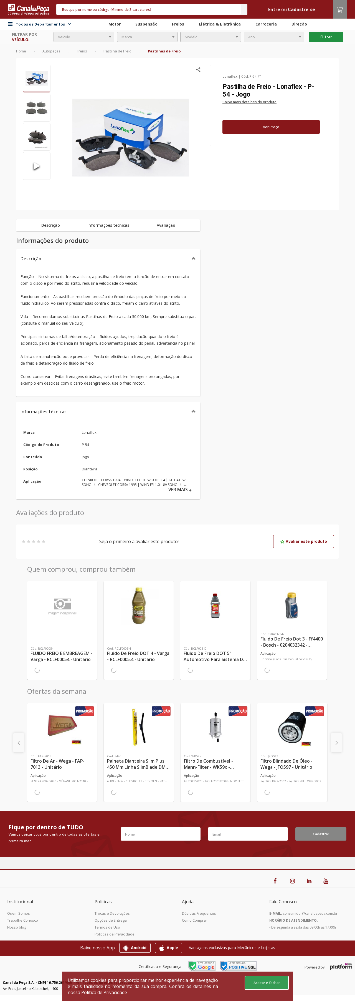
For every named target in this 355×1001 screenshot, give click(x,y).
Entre (274, 9)
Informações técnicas (44, 412)
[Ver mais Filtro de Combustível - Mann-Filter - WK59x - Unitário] (215, 727)
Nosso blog (16, 927)
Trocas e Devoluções (112, 913)
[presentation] (18, 743)
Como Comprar (194, 920)
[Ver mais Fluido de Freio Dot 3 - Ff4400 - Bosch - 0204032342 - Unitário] (292, 605)
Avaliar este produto (303, 541)
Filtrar (326, 36)
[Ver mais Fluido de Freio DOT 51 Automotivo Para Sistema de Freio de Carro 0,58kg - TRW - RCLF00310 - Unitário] (215, 605)
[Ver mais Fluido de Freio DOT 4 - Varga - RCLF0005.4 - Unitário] (139, 605)
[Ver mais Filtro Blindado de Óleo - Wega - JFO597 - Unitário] (292, 727)
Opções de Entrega (111, 920)
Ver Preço (271, 126)
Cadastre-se (301, 9)
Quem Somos (18, 913)
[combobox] (84, 37)
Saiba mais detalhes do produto (249, 101)
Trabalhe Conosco (22, 920)
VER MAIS (180, 489)
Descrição (31, 259)
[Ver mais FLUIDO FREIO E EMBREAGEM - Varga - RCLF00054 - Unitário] (62, 605)
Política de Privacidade (104, 992)
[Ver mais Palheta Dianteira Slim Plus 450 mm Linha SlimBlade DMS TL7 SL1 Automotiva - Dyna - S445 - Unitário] (139, 727)
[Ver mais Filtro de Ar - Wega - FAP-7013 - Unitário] (62, 727)
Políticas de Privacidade (115, 934)
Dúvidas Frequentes (199, 913)
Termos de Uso (107, 927)
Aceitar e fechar (266, 982)
